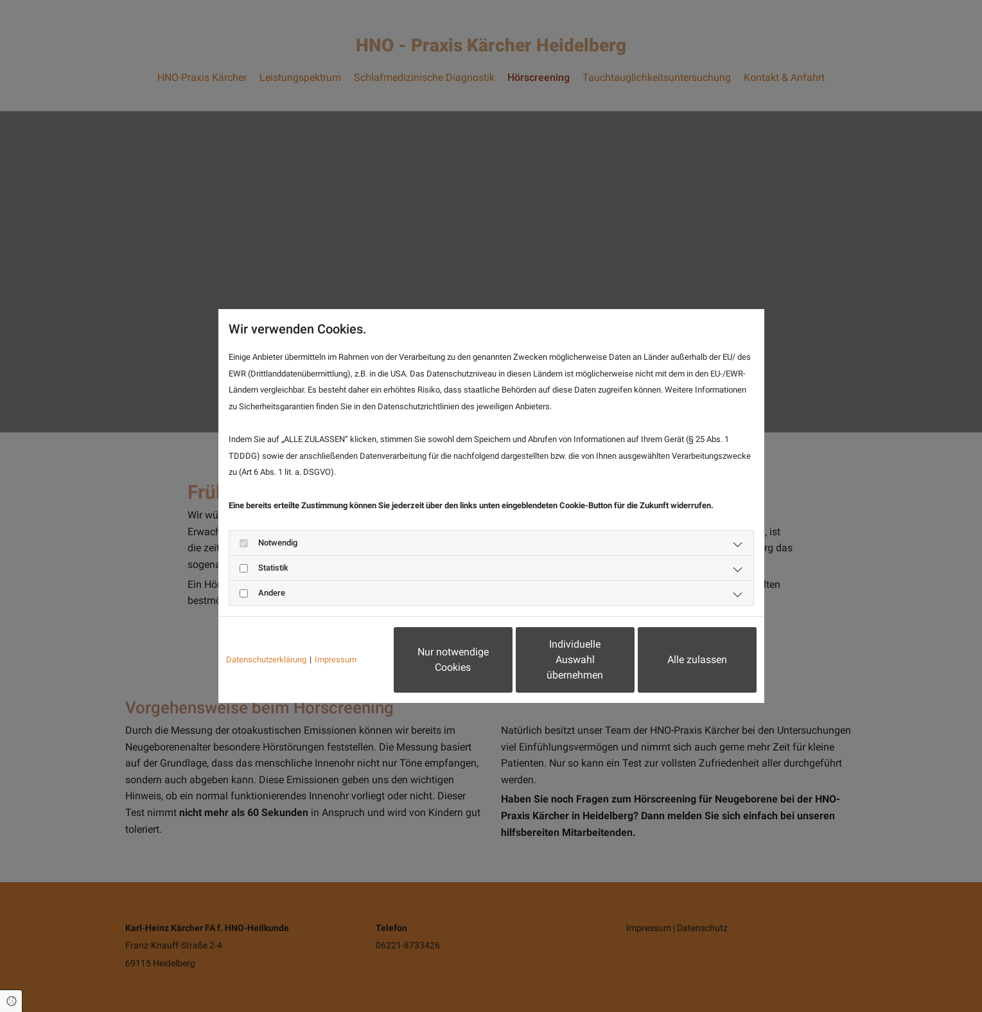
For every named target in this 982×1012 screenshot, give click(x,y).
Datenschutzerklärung (266, 659)
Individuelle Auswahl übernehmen (575, 659)
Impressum (335, 659)
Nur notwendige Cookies (453, 659)
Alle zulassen (697, 659)
